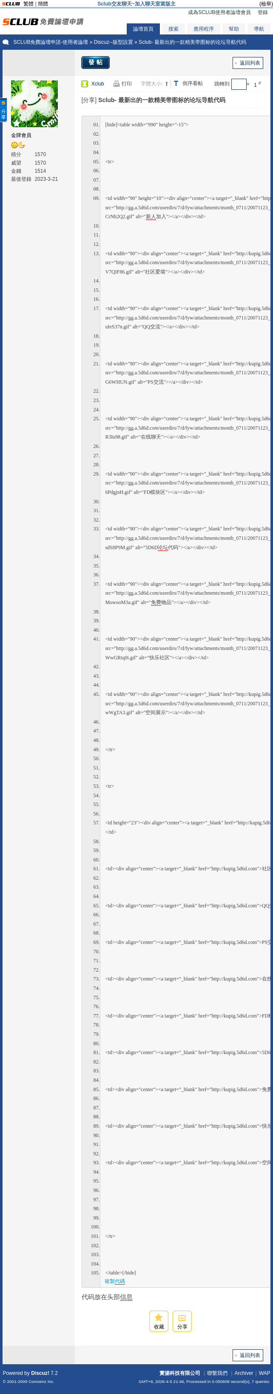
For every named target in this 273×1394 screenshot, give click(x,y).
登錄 (263, 12)
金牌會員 (21, 135)
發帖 (96, 62)
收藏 (159, 1327)
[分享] (89, 100)
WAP (264, 1373)
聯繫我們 (217, 1373)
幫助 (234, 29)
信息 (126, 1296)
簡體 (43, 4)
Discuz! (40, 1373)
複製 (115, 1281)
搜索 (173, 29)
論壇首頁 (143, 29)
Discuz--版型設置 (113, 42)
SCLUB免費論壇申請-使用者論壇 (50, 42)
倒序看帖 (192, 83)
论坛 (163, 547)
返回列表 (250, 63)
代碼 (120, 1281)
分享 (182, 1327)
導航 (259, 29)
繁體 (28, 4)
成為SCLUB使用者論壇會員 (219, 12)
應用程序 (203, 29)
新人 (151, 217)
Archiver (244, 1373)
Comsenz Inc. (41, 1381)
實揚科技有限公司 (179, 1373)
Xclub (97, 84)
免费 (156, 602)
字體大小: (151, 84)
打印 (127, 84)
